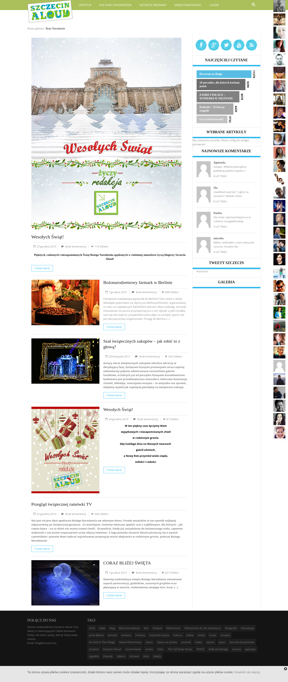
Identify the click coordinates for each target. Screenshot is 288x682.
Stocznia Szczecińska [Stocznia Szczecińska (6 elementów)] (241, 642)
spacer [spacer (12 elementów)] (210, 642)
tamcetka (219, 238)
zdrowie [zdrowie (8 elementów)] (134, 656)
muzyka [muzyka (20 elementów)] (225, 635)
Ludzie (214, 5)
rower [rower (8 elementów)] (198, 642)
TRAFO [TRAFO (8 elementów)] (200, 649)
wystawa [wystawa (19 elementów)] (250, 649)
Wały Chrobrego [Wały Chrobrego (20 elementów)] (218, 649)
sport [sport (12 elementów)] (222, 642)
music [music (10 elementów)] (212, 635)
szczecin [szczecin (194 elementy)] (94, 649)
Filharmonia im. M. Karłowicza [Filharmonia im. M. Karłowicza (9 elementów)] (202, 628)
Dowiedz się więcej (247, 672)
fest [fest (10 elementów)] (146, 628)
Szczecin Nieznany (152, 5)
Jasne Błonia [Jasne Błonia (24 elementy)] (96, 635)
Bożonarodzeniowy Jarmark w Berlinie (137, 282)
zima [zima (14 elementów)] (146, 656)
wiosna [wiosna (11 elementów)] (236, 649)
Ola (216, 187)
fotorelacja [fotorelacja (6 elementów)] (247, 628)
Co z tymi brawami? (212, 119)
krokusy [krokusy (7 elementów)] (140, 635)
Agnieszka (219, 162)
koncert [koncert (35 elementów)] (112, 635)
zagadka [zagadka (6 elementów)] (94, 656)
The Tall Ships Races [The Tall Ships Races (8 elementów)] (180, 649)
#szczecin (202, 271)
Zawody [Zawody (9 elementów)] (108, 656)
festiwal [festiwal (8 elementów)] (157, 628)
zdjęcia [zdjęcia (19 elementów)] (121, 656)
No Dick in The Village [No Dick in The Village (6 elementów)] (102, 642)
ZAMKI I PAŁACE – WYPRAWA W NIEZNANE (216, 96)
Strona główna (35, 28)
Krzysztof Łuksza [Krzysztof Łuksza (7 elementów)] (159, 635)
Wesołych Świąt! (47, 236)
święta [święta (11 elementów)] (157, 656)
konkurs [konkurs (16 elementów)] (126, 635)
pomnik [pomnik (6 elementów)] (186, 642)
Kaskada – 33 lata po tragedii (212, 109)
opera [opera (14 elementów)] (149, 642)
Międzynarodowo (187, 5)
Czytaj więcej (42, 268)
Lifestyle (85, 5)
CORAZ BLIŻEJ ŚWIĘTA (127, 562)
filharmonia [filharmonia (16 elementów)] (173, 628)
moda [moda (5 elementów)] (201, 635)
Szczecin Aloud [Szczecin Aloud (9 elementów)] (112, 649)
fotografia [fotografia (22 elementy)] (231, 628)
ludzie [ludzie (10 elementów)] (190, 635)
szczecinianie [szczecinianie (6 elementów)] (133, 649)
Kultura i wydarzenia (115, 5)
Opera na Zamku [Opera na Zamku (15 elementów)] (167, 642)
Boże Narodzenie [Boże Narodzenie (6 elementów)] (129, 628)
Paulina (218, 213)
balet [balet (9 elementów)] (102, 628)
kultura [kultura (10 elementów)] (177, 635)
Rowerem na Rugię (211, 74)
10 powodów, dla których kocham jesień (220, 84)
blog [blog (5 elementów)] (112, 628)
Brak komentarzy (76, 246)
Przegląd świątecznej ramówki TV (61, 504)
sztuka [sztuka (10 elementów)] (149, 649)
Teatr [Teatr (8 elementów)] (160, 649)
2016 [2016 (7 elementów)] (92, 628)
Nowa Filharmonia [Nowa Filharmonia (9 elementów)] (130, 642)
